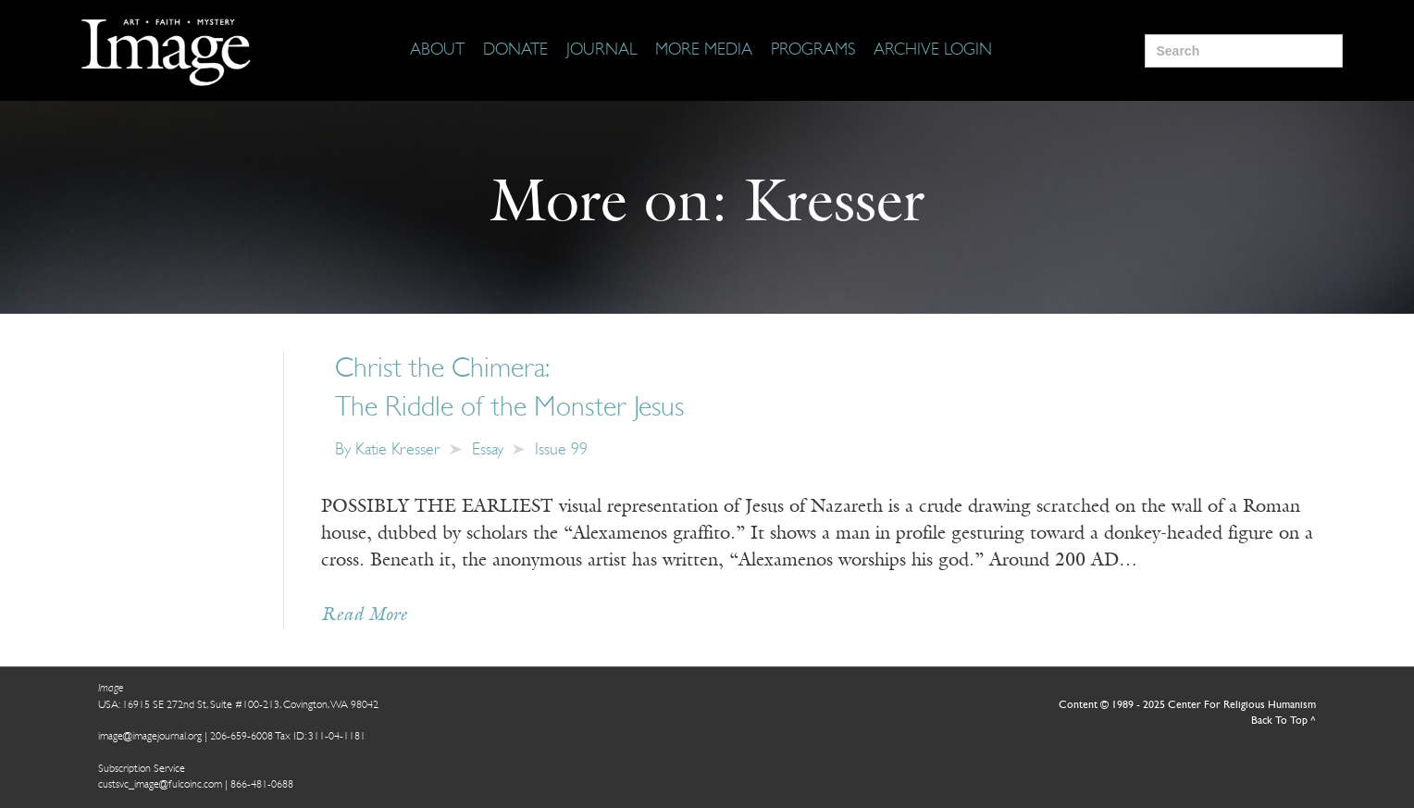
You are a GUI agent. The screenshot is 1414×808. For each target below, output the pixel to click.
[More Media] (704, 51)
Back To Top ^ (1283, 721)
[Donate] (515, 51)
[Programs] (813, 51)
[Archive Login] (932, 51)
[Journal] (601, 51)
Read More (364, 615)
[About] (437, 51)
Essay (487, 450)
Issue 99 (561, 450)
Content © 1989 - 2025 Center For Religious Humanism (1187, 705)
